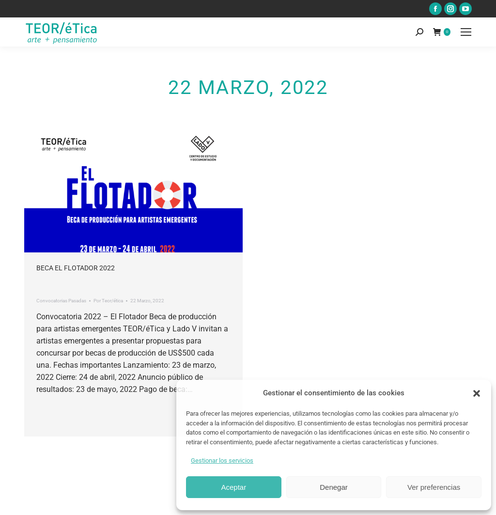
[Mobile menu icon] (466, 32)
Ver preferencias (433, 487)
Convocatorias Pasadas (61, 300)
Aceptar (233, 487)
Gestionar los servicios (222, 460)
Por (108, 300)
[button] (476, 393)
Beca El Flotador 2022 (75, 268)
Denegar (334, 487)
